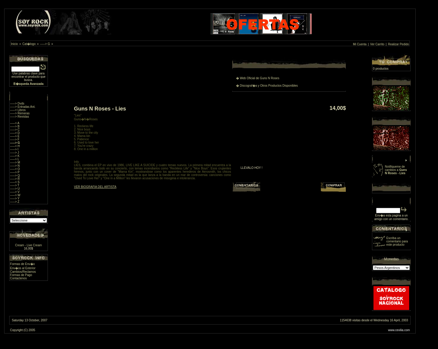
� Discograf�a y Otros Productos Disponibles (267, 85)
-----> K (15, 156)
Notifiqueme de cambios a (396, 170)
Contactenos (18, 278)
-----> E (15, 136)
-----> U (15, 188)
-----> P (15, 172)
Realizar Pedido (398, 44)
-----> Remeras (20, 113)
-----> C (15, 129)
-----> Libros (18, 110)
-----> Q (15, 175)
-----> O (15, 169)
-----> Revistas (19, 116)
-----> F (14, 139)
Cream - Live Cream (28, 245)
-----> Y (15, 198)
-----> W (15, 195)
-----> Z (14, 201)
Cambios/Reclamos (23, 271)
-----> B (15, 126)
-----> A (14, 123)
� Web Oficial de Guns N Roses (257, 78)
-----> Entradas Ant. (22, 106)
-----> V (15, 192)
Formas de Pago (21, 275)
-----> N (15, 165)
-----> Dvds (17, 103)
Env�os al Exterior (23, 268)
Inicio (14, 44)
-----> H (15, 146)
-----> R (15, 178)
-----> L (14, 159)
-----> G (45, 44)
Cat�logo (28, 44)
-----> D (15, 133)
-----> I (14, 149)
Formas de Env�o (22, 264)
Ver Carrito (377, 44)
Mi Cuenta (360, 44)
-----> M (15, 162)
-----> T (14, 185)
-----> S (15, 182)
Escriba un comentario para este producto (397, 241)
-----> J (14, 152)
